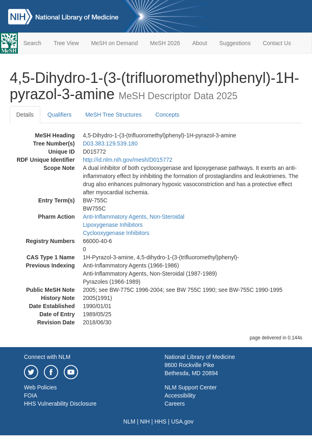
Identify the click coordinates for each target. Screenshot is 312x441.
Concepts (167, 114)
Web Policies (40, 387)
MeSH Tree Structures (113, 114)
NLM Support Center (191, 387)
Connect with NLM (47, 357)
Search (32, 43)
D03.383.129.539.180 (110, 143)
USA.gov (182, 421)
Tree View (66, 43)
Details (25, 114)
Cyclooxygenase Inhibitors (116, 233)
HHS (160, 421)
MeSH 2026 (165, 43)
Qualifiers (60, 114)
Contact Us (277, 43)
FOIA (30, 395)
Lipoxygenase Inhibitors (113, 225)
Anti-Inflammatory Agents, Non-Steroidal (133, 216)
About (199, 43)
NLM (130, 421)
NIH (145, 421)
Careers (175, 403)
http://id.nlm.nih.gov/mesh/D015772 (127, 159)
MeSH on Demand (114, 43)
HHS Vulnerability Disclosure (60, 403)
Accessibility (180, 395)
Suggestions (235, 43)
